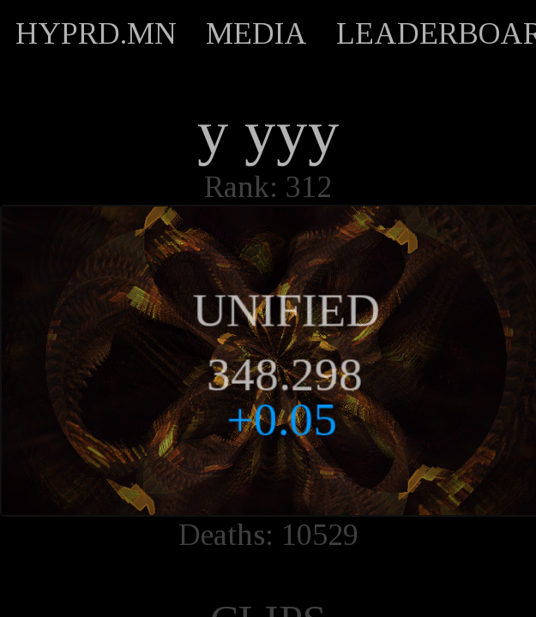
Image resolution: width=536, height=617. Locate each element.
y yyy (268, 133)
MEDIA (256, 33)
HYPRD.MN (96, 33)
